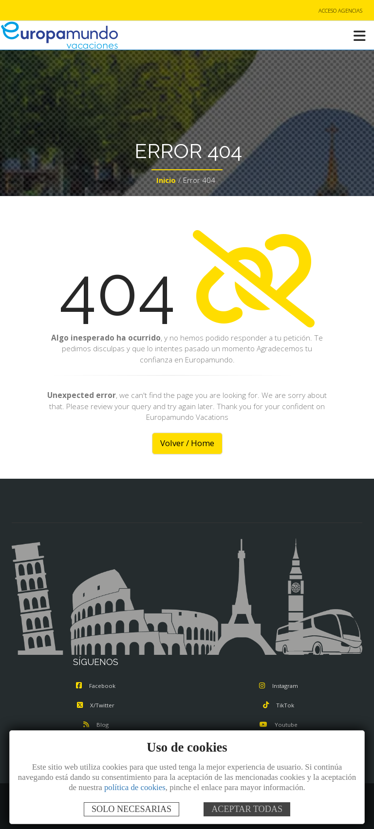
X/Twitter (95, 705)
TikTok (278, 705)
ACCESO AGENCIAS (340, 10)
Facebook (95, 685)
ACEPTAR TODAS (246, 809)
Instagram (278, 685)
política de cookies (135, 787)
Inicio (166, 180)
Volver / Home (187, 443)
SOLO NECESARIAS (131, 809)
